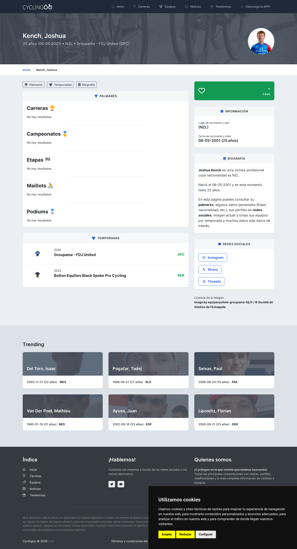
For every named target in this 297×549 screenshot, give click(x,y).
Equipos (35, 482)
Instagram (213, 257)
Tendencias (37, 495)
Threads (211, 281)
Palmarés (33, 84)
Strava (210, 269)
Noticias (35, 488)
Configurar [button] (206, 534)
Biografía (86, 84)
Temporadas (60, 84)
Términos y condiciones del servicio (135, 541)
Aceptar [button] (167, 534)
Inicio (27, 70)
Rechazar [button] (185, 534)
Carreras (35, 476)
